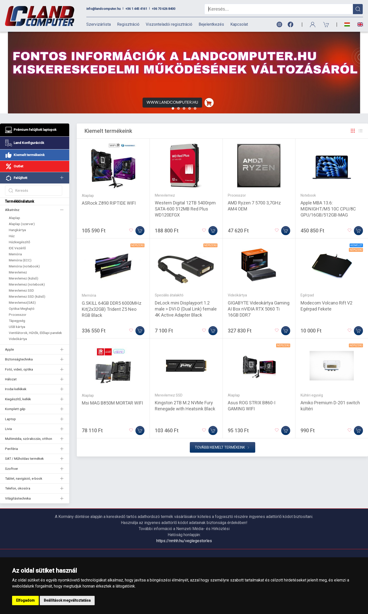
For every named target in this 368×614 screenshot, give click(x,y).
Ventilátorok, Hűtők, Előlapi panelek (35, 333)
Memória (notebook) (24, 266)
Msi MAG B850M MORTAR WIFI (112, 403)
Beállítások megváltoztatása (67, 600)
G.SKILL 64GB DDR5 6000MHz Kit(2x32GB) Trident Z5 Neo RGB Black (111, 309)
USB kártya (17, 327)
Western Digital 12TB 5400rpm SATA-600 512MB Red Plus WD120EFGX (185, 209)
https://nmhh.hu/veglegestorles (184, 540)
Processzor (17, 315)
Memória (15, 254)
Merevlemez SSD (21, 290)
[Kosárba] (139, 230)
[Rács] (352, 130)
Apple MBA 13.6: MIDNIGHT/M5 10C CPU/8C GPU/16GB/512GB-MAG (328, 209)
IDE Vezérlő (17, 248)
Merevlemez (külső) (23, 278)
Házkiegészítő (19, 242)
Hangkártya (17, 230)
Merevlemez (18, 272)
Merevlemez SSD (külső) (27, 296)
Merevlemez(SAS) (22, 302)
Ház (12, 236)
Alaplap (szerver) (22, 224)
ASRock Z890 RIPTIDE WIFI (109, 203)
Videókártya (18, 339)
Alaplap (14, 218)
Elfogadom (25, 600)
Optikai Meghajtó (21, 308)
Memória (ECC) (20, 260)
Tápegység (17, 321)
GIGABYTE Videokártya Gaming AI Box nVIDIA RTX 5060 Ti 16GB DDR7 (258, 309)
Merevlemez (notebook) (27, 284)
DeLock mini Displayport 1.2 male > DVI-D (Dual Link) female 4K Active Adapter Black (186, 309)
